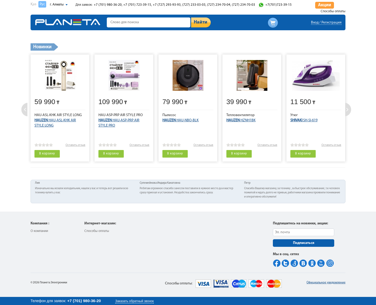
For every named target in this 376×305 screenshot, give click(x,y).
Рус (42, 4)
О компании (39, 231)
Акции (324, 5)
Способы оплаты (333, 11)
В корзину (47, 153)
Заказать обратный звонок (134, 301)
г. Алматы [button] (57, 4)
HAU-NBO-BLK (180, 120)
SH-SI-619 (304, 120)
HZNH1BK (241, 120)
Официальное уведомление (326, 282)
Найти (200, 22)
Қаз (33, 4)
